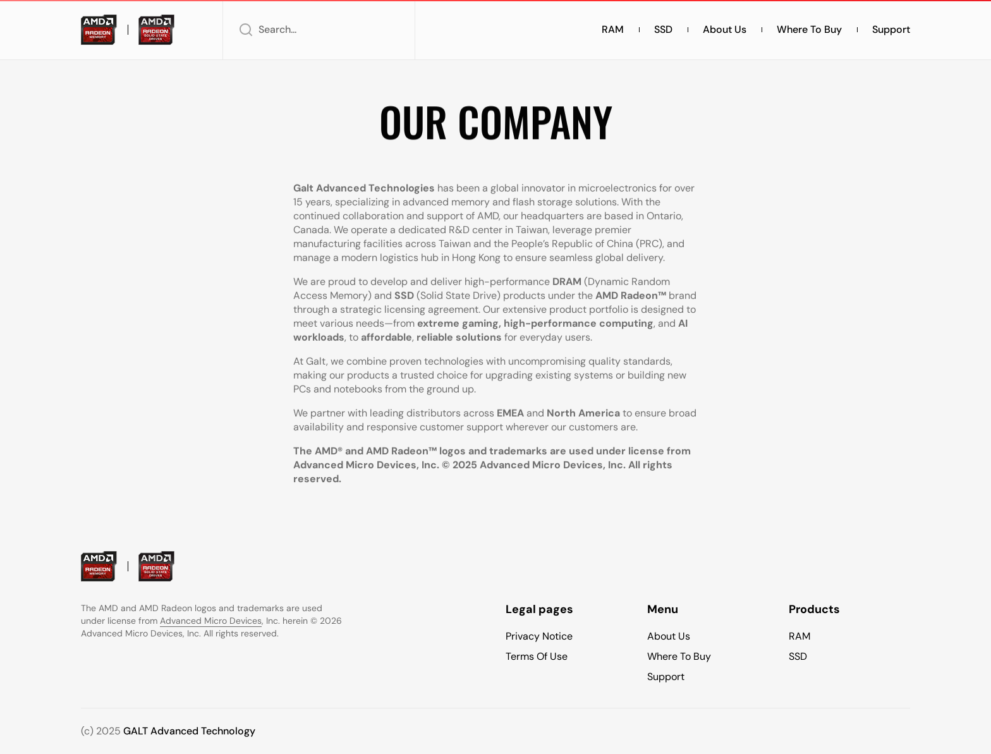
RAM (613, 29)
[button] (318, 29)
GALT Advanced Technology (189, 731)
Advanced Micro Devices (211, 620)
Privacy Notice (539, 636)
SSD (663, 29)
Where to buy (809, 29)
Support (891, 29)
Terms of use (537, 656)
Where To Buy (679, 656)
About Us (724, 29)
